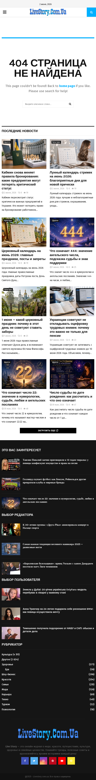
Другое (7, 142)
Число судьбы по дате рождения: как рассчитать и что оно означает (71, 397)
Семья (5, 684)
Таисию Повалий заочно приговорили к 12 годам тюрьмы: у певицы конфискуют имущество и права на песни (55, 462)
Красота (6, 679)
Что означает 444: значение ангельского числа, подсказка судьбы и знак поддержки (71, 257)
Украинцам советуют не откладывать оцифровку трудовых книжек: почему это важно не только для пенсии (69, 328)
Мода (5, 689)
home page (67, 86)
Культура (56, 142)
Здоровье (7, 664)
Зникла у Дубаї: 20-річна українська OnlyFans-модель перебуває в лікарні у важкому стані (55, 591)
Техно (5, 699)
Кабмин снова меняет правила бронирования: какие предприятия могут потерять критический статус (21, 180)
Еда (7, 669)
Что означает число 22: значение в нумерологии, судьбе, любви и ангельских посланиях (23, 398)
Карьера (56, 289)
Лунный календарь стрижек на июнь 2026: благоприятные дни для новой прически (71, 178)
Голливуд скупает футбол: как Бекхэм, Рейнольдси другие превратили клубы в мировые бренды (54, 481)
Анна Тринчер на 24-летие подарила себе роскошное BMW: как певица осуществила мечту (58, 611)
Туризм (6, 704)
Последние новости (20, 131)
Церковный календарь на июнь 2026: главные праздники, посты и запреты (24, 255)
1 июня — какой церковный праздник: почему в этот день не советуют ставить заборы (22, 326)
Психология (8, 709)
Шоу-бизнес (8, 674)
